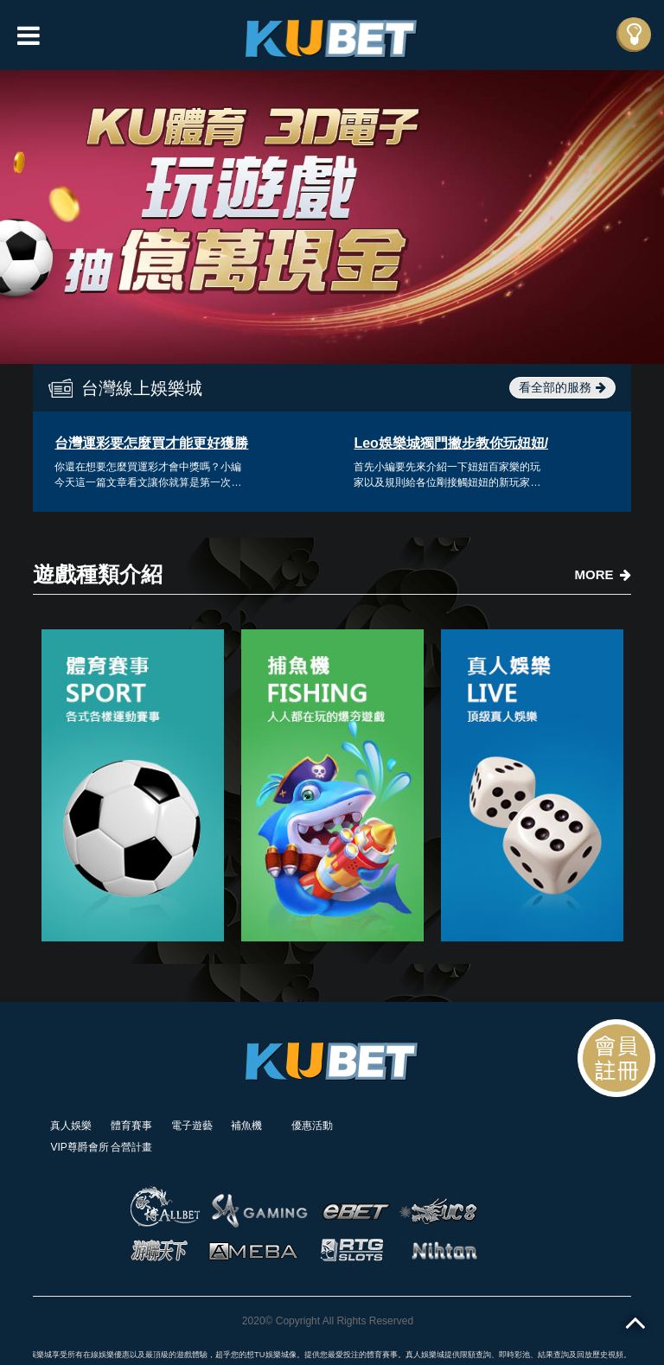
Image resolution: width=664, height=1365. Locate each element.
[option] (332, 217)
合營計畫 (131, 1147)
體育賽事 (131, 1125)
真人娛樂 (71, 1125)
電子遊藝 (192, 1125)
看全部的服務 (562, 387)
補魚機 (246, 1125)
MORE (603, 574)
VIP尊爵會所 (79, 1147)
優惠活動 (312, 1125)
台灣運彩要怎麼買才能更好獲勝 (151, 443)
